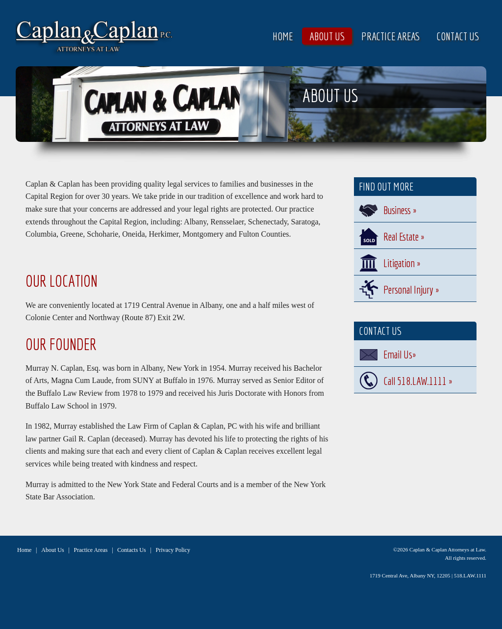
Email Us (399, 354)
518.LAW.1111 (470, 575)
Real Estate (403, 236)
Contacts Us (131, 550)
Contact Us (457, 36)
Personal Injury (411, 289)
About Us (327, 36)
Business (399, 210)
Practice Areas (390, 36)
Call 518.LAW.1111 (417, 381)
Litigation (401, 263)
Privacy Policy (173, 550)
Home (283, 36)
